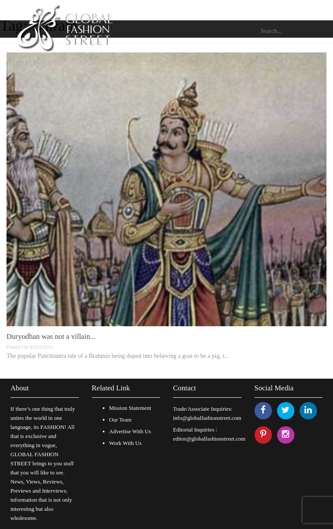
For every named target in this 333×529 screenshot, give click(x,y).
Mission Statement (130, 408)
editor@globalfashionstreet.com (209, 438)
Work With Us (125, 443)
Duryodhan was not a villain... (51, 336)
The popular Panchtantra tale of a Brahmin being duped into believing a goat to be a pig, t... (118, 356)
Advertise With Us (130, 431)
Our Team (120, 419)
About (19, 388)
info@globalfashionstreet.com (207, 418)
